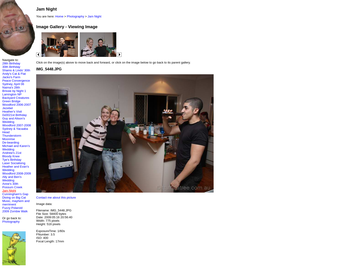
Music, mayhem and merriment (16, 202)
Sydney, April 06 (13, 84)
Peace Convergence (16, 80)
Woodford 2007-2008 (16, 125)
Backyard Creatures (15, 98)
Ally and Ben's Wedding (12, 178)
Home (59, 16)
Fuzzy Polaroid (12, 208)
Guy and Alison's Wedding (13, 120)
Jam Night (94, 16)
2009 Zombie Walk (15, 211)
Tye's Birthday (11, 159)
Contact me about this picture (56, 197)
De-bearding (10, 142)
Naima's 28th (11, 87)
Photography (11, 221)
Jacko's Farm (11, 77)
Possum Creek (12, 187)
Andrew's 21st (11, 153)
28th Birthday (11, 63)
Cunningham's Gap (15, 194)
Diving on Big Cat (14, 197)
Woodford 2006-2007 (16, 104)
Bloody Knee (11, 156)
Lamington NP (12, 94)
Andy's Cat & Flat (14, 73)
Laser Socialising (13, 163)
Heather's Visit (12, 111)
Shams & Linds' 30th (16, 70)
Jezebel (7, 108)
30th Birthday (11, 67)
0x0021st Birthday (14, 115)
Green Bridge (11, 101)
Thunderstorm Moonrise (11, 137)
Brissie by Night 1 (14, 91)
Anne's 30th (10, 183)
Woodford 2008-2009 (16, 173)
